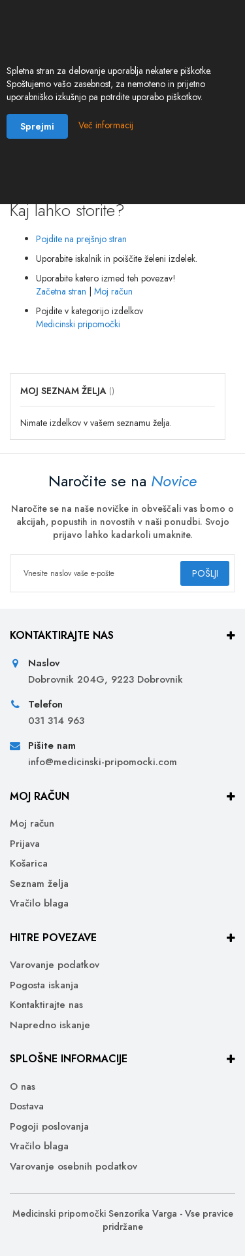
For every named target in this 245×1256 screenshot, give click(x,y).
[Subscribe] (204, 573)
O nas (22, 1087)
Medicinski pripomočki (78, 324)
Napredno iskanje (50, 1025)
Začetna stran (61, 291)
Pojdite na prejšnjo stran (81, 238)
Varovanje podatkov (54, 965)
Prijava (25, 844)
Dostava (27, 1106)
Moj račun (113, 291)
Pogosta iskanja (44, 985)
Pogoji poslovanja (49, 1127)
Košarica (29, 863)
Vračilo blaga (39, 903)
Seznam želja (39, 884)
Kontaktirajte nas (46, 1005)
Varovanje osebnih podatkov (73, 1167)
